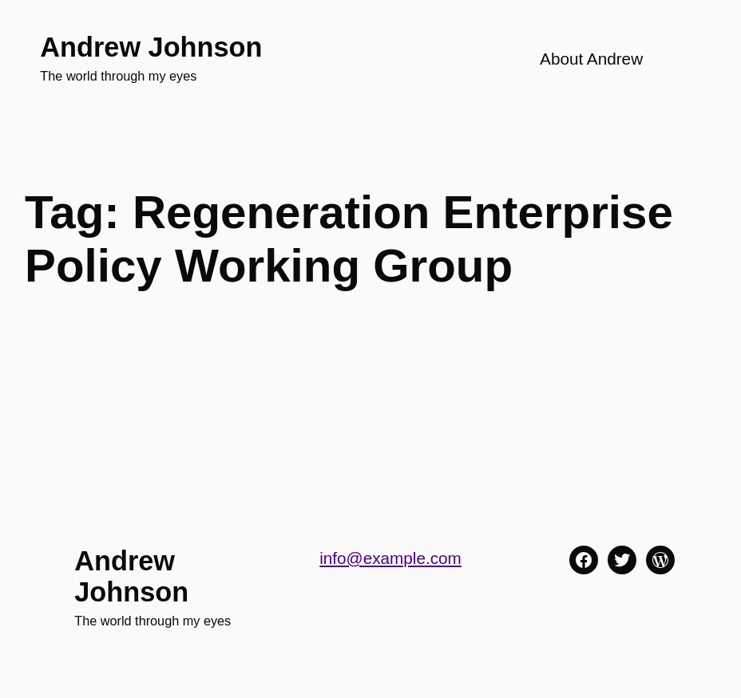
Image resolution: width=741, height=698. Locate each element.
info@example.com (390, 558)
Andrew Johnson (151, 47)
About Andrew (591, 58)
